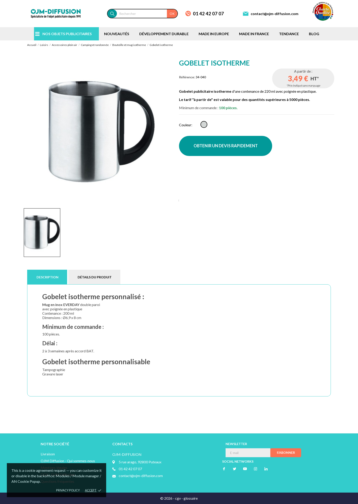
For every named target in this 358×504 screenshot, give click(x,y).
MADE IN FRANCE (254, 34)
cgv (178, 498)
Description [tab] (47, 277)
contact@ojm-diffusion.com (274, 13)
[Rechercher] (147, 13)
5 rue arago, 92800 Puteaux (140, 462)
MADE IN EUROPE (214, 34)
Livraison (48, 454)
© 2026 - (167, 498)
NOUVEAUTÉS (116, 34)
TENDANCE (289, 34)
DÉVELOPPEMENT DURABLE (164, 34)
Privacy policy (68, 490)
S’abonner (286, 452)
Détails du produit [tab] (95, 277)
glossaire (191, 498)
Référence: (187, 77)
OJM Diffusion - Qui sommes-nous (68, 461)
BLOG (314, 34)
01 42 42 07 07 (208, 13)
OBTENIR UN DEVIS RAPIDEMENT (226, 145)
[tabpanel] (101, 132)
